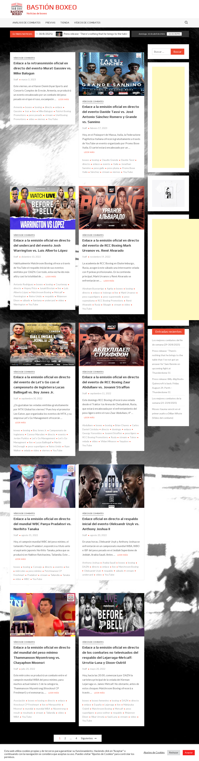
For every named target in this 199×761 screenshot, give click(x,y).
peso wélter (103, 712)
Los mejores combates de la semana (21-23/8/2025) (166, 400)
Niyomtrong (59, 708)
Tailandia (55, 574)
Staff (16, 79)
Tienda (64, 22)
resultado (28, 712)
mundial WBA (43, 708)
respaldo (49, 296)
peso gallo (99, 168)
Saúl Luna (112, 716)
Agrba (110, 288)
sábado (26, 300)
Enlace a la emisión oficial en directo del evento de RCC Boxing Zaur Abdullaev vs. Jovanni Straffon (110, 382)
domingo (116, 429)
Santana (37, 300)
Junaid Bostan (47, 288)
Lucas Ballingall (43, 442)
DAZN (125, 700)
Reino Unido (35, 296)
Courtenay (61, 284)
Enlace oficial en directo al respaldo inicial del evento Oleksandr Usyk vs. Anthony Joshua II (110, 524)
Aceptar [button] (189, 752)
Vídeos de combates (87, 22)
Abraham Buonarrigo (93, 288)
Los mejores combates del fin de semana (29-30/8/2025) (167, 342)
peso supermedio (112, 296)
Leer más (63, 99)
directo (48, 107)
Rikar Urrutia (97, 716)
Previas (50, 22)
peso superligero (37, 446)
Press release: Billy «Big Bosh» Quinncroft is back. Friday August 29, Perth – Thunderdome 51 (168, 386)
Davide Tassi (127, 159)
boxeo (28, 107)
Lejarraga (109, 704)
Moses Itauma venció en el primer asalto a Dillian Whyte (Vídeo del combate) (167, 413)
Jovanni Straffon (113, 433)
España (98, 704)
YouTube (53, 119)
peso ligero (131, 433)
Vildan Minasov (109, 441)
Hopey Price (30, 288)
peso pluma (113, 168)
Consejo (37, 566)
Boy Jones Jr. (40, 430)
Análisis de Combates (26, 22)
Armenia (18, 107)
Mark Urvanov (128, 292)
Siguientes (87, 738)
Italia (115, 164)
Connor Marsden (36, 434)
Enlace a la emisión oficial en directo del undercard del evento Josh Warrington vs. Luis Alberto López (42, 245)
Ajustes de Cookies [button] (154, 752)
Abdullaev (87, 425)
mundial (29, 708)
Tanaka (66, 574)
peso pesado (35, 115)
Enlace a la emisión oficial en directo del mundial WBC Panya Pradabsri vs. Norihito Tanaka (42, 524)
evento (106, 164)
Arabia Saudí (109, 562)
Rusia (97, 304)
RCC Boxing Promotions (110, 300)
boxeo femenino (100, 700)
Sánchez (94, 171)
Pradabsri (32, 574)
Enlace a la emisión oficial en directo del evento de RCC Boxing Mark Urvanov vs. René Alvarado (110, 245)
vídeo (18, 579)
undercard (50, 300)
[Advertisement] (168, 117)
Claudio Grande (110, 159)
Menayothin (54, 704)
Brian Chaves (122, 425)
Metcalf (58, 292)
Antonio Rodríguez (23, 284)
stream (49, 115)
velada (27, 450)
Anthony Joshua (91, 562)
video (32, 119)
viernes (41, 119)
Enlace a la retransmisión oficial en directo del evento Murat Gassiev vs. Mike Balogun (42, 68)
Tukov (133, 437)
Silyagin (107, 304)
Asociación (19, 700)
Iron (27, 111)
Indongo (107, 292)
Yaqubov (124, 441)
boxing (38, 107)
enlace (58, 107)
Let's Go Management (43, 438)
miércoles (20, 570)
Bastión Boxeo (52, 7)
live (34, 111)
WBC (27, 579)
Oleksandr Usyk (92, 570)
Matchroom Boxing (41, 292)
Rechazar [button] (173, 752)
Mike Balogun (46, 111)
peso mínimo (35, 570)
